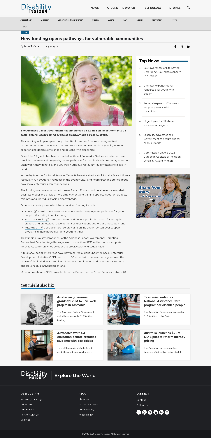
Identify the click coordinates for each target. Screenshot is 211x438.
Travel (174, 20)
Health (95, 20)
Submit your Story (31, 399)
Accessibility (26, 20)
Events (111, 20)
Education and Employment (70, 20)
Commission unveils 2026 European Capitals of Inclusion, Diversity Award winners (162, 156)
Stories (175, 8)
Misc (25, 26)
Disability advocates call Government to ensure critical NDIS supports (162, 139)
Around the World (121, 8)
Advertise (26, 404)
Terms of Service (88, 404)
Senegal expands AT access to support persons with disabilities (162, 107)
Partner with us (30, 414)
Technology (157, 20)
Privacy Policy (86, 409)
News (95, 8)
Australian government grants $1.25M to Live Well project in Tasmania (76, 301)
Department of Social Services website (98, 272)
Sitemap (26, 419)
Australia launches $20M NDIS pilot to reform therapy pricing (164, 337)
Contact (141, 400)
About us (84, 399)
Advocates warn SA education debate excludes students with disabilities (76, 337)
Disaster (45, 20)
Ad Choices (27, 409)
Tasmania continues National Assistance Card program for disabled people (164, 301)
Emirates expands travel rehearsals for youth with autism (159, 89)
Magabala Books (35, 219)
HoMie (29, 211)
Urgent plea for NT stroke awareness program (159, 123)
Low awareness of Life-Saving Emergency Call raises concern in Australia (162, 72)
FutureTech (31, 227)
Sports (140, 20)
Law (125, 20)
